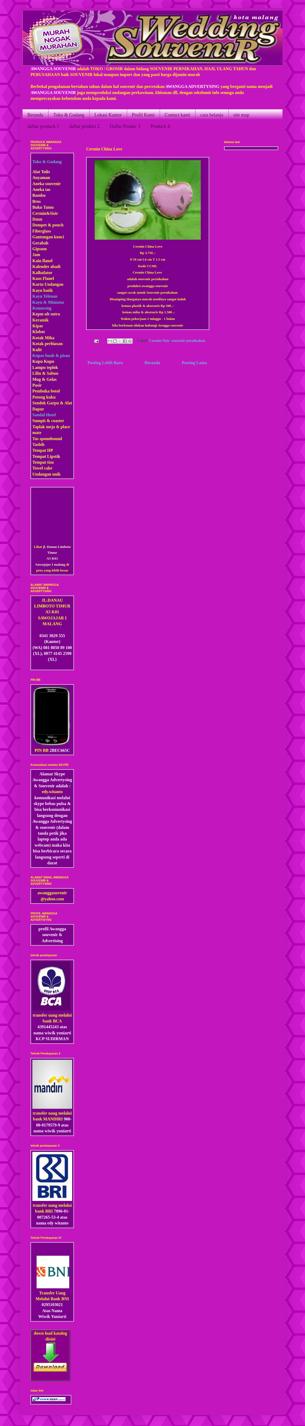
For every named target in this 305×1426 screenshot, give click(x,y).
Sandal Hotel (44, 415)
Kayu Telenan (45, 296)
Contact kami (177, 115)
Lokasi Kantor (108, 115)
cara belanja (211, 115)
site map (241, 115)
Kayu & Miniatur (48, 302)
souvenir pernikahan (188, 341)
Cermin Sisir (159, 341)
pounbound (51, 438)
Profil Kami (143, 115)
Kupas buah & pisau (51, 355)
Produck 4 (160, 126)
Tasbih (38, 444)
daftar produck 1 (43, 126)
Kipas (37, 326)
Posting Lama (194, 362)
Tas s (36, 438)
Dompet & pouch (47, 225)
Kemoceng (41, 308)
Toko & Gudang (68, 115)
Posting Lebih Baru (105, 362)
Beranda (35, 115)
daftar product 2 (84, 126)
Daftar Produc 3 (125, 126)
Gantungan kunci (48, 237)
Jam (36, 254)
